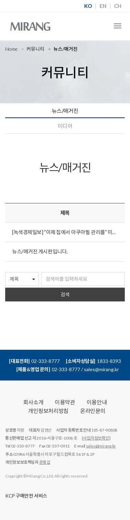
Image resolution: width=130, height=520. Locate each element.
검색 (65, 294)
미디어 (65, 126)
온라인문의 (92, 410)
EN (102, 6)
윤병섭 (44, 462)
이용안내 (97, 402)
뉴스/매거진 (65, 110)
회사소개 (33, 402)
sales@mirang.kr (101, 446)
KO (88, 6)
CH (117, 6)
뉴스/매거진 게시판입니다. (40, 251)
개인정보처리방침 (48, 410)
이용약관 (65, 402)
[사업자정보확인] (96, 438)
